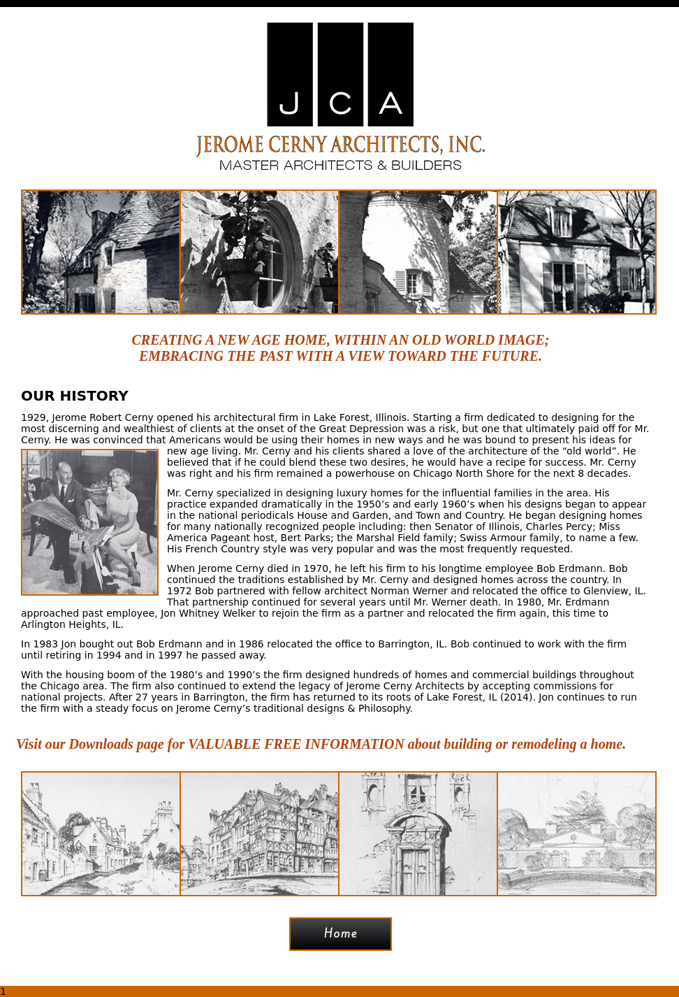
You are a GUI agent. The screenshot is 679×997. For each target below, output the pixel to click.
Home (341, 933)
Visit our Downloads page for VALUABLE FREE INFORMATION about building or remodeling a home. (321, 744)
